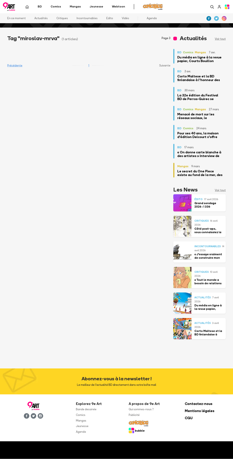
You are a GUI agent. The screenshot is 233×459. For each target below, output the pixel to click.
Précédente (14, 65)
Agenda (152, 18)
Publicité (134, 415)
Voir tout (220, 39)
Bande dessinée (86, 409)
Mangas (81, 420)
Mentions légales (199, 411)
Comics (80, 415)
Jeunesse (82, 426)
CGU (189, 418)
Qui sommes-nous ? (141, 409)
